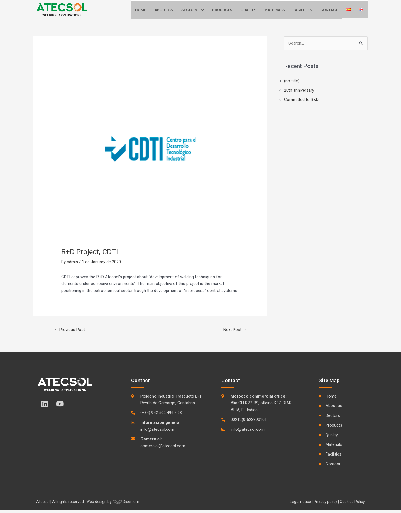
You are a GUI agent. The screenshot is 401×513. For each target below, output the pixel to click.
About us (163, 11)
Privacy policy (325, 504)
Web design (96, 504)
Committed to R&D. (301, 102)
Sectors (192, 11)
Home (140, 11)
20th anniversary (299, 92)
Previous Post (69, 331)
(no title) (291, 83)
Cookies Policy (352, 504)
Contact (329, 11)
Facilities (302, 11)
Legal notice (300, 504)
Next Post (235, 331)
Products (222, 11)
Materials (274, 11)
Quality (248, 11)
